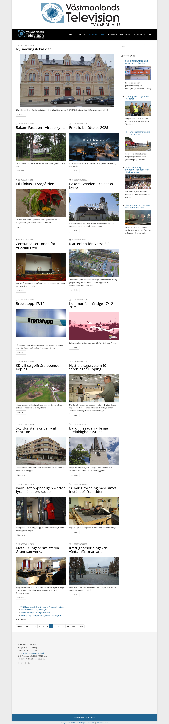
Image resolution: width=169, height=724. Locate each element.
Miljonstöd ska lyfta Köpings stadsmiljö (35, 612)
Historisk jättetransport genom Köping (137, 133)
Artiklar (112, 34)
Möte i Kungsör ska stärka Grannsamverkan (37, 550)
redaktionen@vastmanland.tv (34, 653)
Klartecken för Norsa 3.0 (89, 243)
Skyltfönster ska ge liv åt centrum (36, 430)
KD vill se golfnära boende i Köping (38, 367)
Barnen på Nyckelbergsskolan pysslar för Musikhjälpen (41, 615)
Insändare (125, 34)
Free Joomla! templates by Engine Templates (78, 722)
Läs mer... (21, 114)
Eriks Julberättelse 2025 (88, 127)
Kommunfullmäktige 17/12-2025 (91, 305)
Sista (81, 626)
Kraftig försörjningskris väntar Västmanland (88, 550)
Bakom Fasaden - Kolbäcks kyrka (91, 185)
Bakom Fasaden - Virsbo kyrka (40, 127)
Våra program (96, 34)
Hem (70, 34)
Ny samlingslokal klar (33, 49)
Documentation (102, 722)
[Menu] (150, 34)
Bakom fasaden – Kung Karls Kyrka (34, 610)
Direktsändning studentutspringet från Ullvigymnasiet (137, 169)
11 (68, 626)
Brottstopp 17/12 (30, 303)
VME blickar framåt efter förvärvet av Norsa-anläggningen (42, 607)
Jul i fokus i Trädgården (35, 183)
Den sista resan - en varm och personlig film (138, 206)
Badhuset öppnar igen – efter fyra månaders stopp (40, 490)
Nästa (74, 626)
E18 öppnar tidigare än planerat (137, 97)
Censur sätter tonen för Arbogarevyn (35, 245)
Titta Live (81, 34)
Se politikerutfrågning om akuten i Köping (136, 62)
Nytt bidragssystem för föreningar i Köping (88, 367)
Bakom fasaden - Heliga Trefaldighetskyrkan (88, 430)
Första (19, 626)
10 (63, 626)
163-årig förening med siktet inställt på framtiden (93, 490)
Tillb (26, 626)
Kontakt (139, 34)
